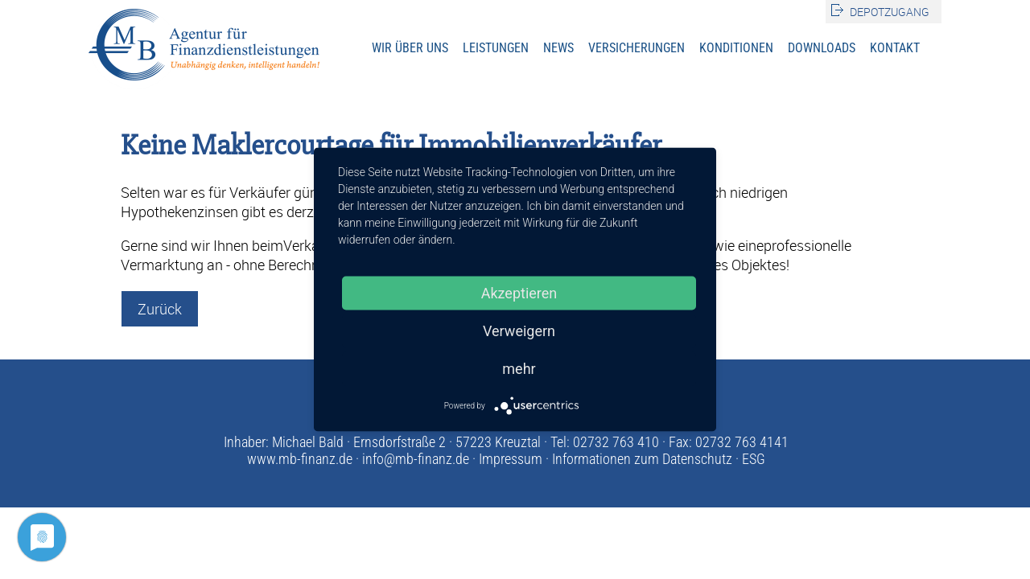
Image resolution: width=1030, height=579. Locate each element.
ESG (753, 458)
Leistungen (496, 47)
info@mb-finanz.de (415, 458)
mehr (518, 368)
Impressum (510, 458)
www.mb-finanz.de (299, 458)
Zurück (160, 308)
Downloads (821, 47)
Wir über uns (410, 47)
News (558, 47)
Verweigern (519, 330)
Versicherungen (636, 47)
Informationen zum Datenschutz (642, 458)
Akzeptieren (519, 293)
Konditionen (736, 47)
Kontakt (895, 47)
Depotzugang (889, 11)
